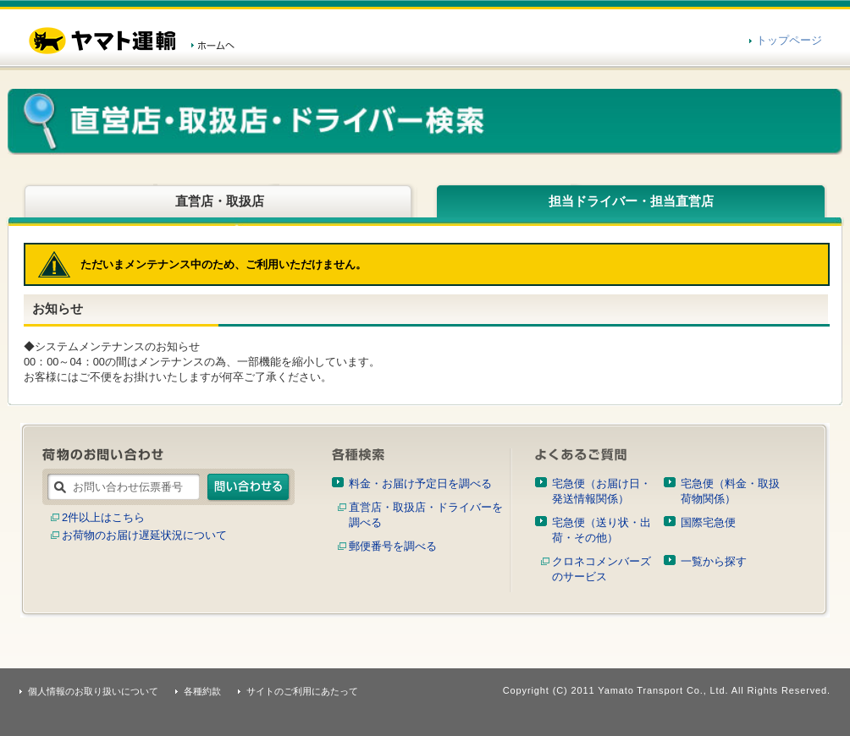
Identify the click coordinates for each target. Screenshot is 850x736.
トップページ (789, 40)
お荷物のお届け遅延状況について (144, 535)
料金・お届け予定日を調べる (420, 483)
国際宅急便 (708, 522)
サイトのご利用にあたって (302, 691)
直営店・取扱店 (219, 201)
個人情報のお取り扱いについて (93, 691)
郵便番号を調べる (393, 546)
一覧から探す (714, 561)
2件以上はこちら (103, 517)
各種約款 (202, 691)
